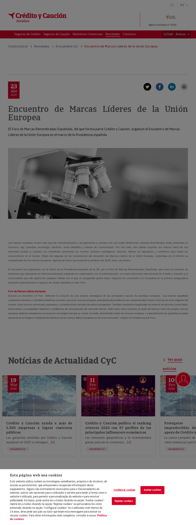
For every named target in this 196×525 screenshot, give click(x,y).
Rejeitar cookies (124, 501)
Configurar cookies (124, 490)
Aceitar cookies (152, 490)
